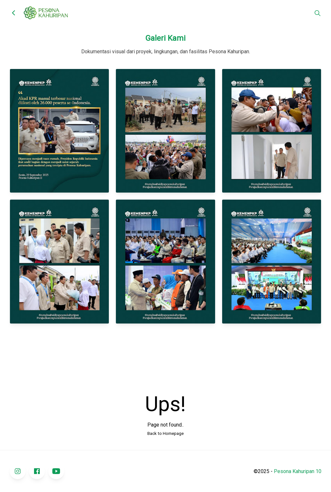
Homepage (173, 433)
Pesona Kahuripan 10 (297, 471)
